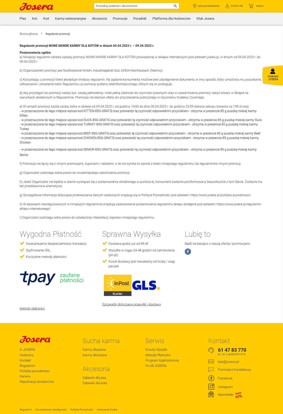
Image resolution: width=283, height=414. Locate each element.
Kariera (25, 376)
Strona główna (29, 33)
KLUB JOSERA (156, 366)
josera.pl (213, 57)
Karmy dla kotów (95, 355)
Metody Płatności (158, 355)
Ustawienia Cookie (107, 409)
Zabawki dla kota (95, 383)
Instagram (225, 387)
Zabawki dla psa (94, 378)
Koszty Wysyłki (156, 349)
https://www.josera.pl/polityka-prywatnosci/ (220, 195)
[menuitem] (23, 18)
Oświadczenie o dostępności (51, 409)
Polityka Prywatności (81, 409)
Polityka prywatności (35, 371)
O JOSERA (27, 349)
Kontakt (25, 360)
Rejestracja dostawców (37, 382)
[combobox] (136, 6)
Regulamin (27, 366)
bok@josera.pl (228, 362)
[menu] (141, 19)
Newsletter (230, 395)
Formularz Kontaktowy (234, 370)
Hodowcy (27, 355)
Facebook (225, 378)
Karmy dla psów (94, 349)
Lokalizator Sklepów (208, 6)
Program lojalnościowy (162, 360)
